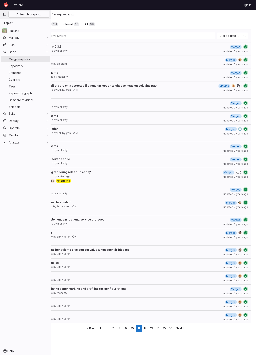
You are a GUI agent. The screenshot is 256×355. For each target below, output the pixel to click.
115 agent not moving (73, 232)
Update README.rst (72, 301)
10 (150, 328)
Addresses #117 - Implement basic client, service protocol (99, 219)
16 (188, 328)
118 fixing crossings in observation (83, 202)
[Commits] (25, 79)
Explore (18, 5)
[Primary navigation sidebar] (5, 14)
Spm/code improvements (76, 72)
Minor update (68, 189)
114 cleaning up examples (77, 262)
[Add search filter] (144, 36)
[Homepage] (5, 5)
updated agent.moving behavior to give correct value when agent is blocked (112, 249)
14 (176, 328)
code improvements (73, 102)
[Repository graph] (25, 93)
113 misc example (71, 275)
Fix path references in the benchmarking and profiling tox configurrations (111, 288)
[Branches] (25, 72)
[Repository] (25, 66)
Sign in (247, 5)
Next (198, 328)
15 (182, 328)
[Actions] (248, 24)
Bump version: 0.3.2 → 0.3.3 (78, 46)
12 (163, 328)
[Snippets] (25, 106)
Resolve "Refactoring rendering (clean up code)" (93, 172)
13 (169, 328)
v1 (111, 89)
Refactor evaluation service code (82, 159)
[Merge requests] (25, 59)
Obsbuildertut (69, 59)
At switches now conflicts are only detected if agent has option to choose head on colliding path (126, 85)
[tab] (64, 24)
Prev (108, 328)
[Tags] (25, 86)
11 (157, 328)
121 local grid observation (77, 128)
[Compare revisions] (25, 100)
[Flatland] (25, 30)
